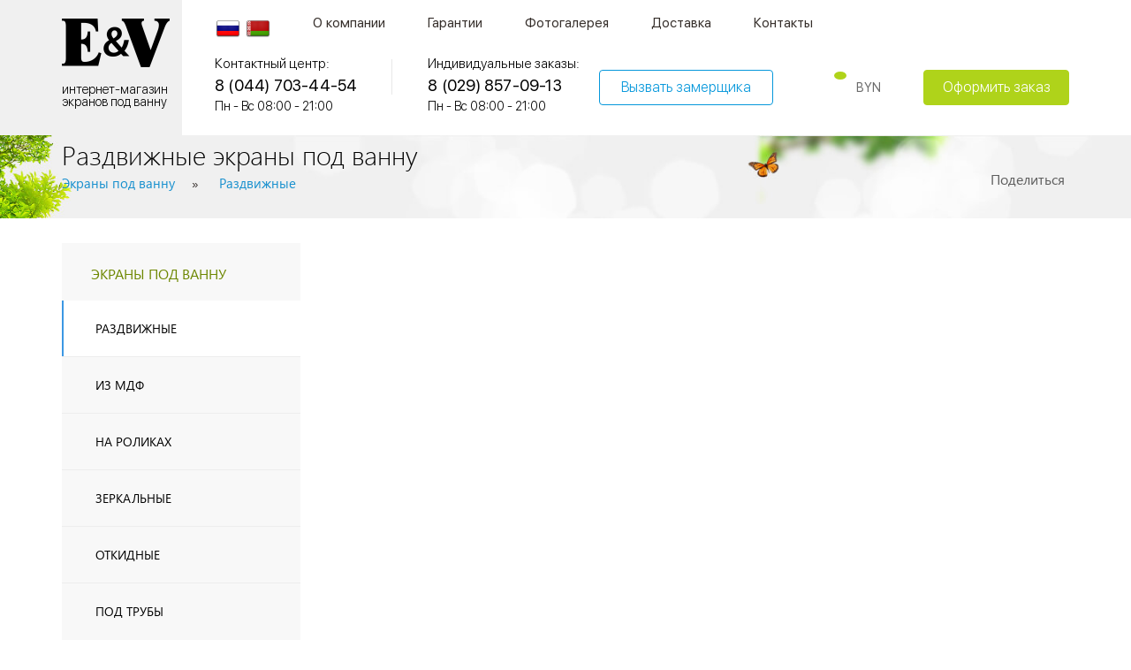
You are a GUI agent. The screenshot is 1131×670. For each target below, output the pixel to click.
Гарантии (455, 23)
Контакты (783, 23)
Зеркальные (133, 498)
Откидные (127, 554)
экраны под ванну (158, 273)
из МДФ (119, 385)
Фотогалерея (567, 23)
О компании (349, 23)
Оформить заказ (997, 87)
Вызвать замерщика (686, 87)
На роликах (133, 441)
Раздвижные (136, 328)
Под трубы (129, 611)
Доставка (681, 23)
